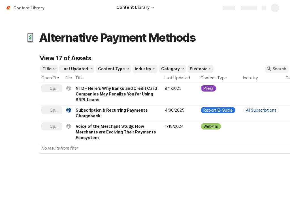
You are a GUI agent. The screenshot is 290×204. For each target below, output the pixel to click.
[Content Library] (136, 8)
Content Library (28, 7)
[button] (152, 7)
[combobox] (220, 88)
